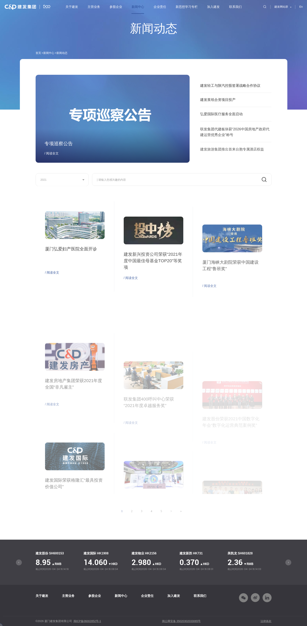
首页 (38, 52)
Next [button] (288, 562)
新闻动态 (61, 52)
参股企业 (116, 6)
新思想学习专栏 (187, 6)
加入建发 (213, 6)
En (301, 6)
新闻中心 (138, 6)
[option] (58, 561)
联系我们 (235, 6)
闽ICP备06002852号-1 (87, 621)
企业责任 (160, 6)
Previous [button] (19, 562)
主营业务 (94, 6)
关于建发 (71, 6)
